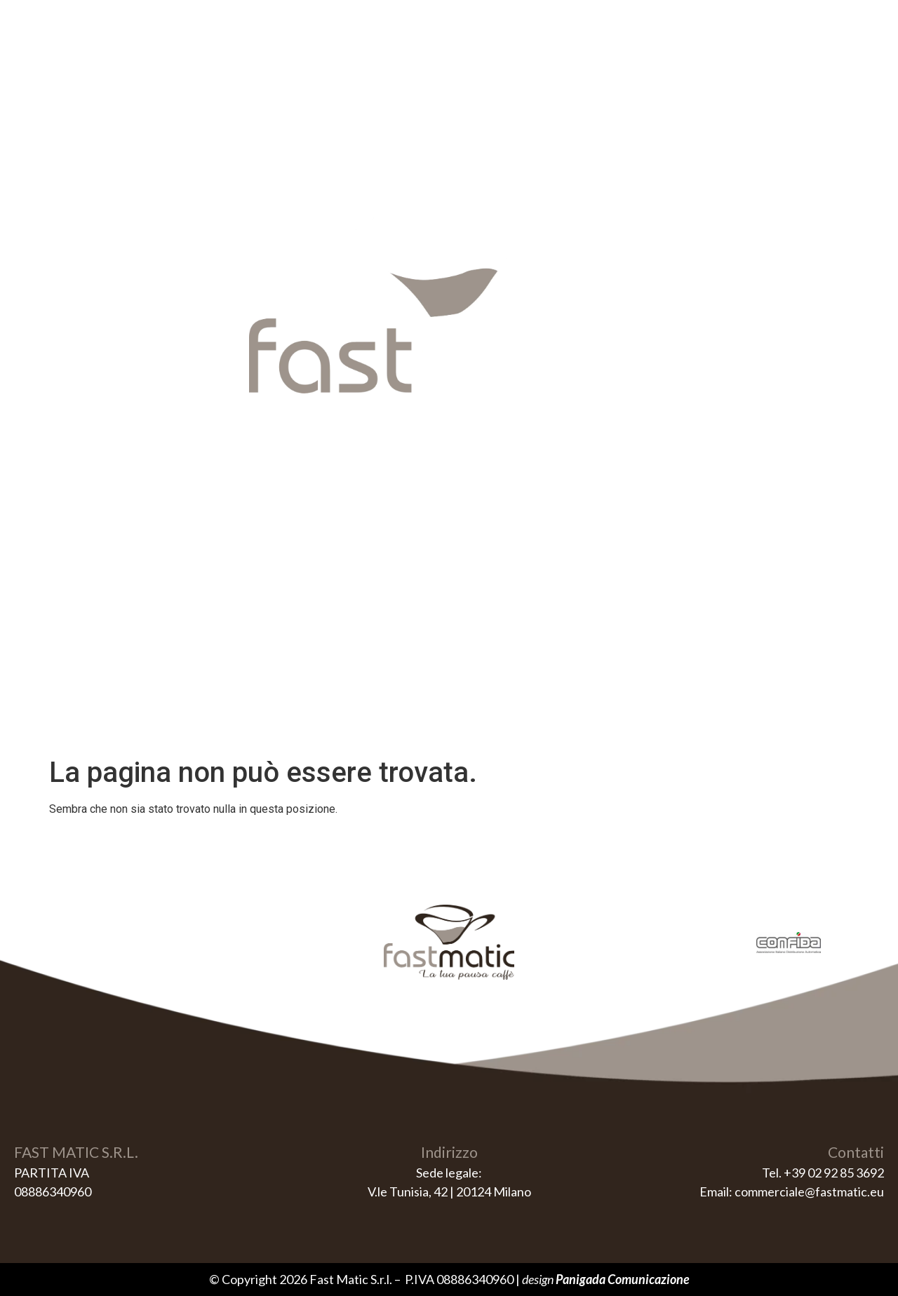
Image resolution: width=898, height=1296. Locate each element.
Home (322, 58)
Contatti (568, 58)
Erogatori (480, 58)
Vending (395, 58)
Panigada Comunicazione (623, 1279)
